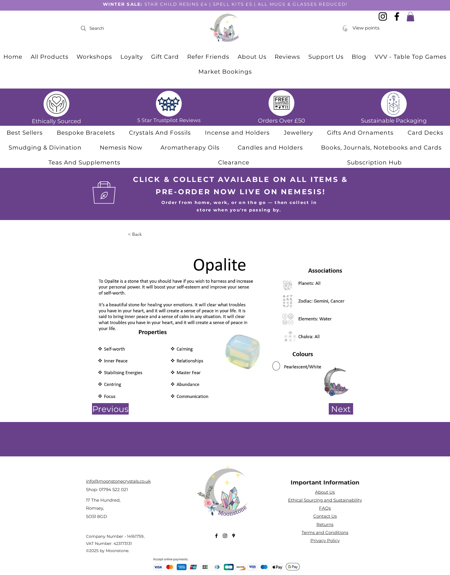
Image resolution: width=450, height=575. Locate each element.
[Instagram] (225, 536)
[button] (159, 132)
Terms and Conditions (325, 532)
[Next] (341, 409)
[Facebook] (216, 536)
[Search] (135, 28)
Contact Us (325, 516)
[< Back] (147, 234)
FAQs (325, 508)
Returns (324, 524)
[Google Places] (233, 536)
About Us (325, 492)
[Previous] (110, 409)
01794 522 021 (113, 489)
